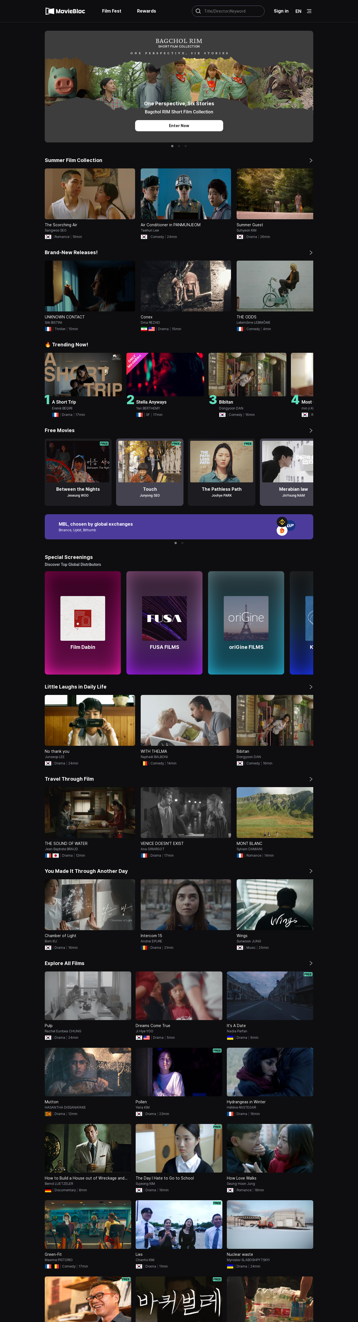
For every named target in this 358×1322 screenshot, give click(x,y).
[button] (172, 146)
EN (298, 11)
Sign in (281, 11)
